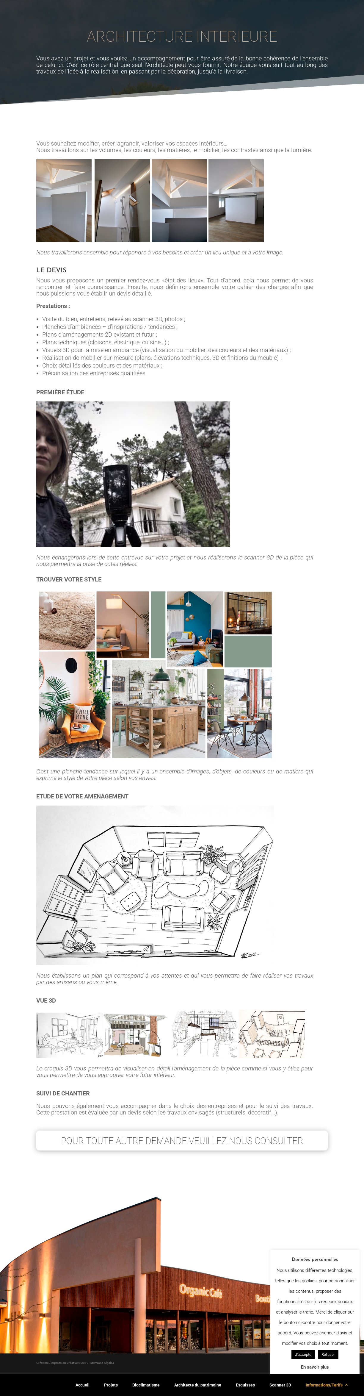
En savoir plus (315, 1367)
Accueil (83, 1385)
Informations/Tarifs (324, 1385)
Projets (111, 1385)
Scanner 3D (280, 1385)
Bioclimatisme (146, 1385)
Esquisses (245, 1385)
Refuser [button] (328, 1354)
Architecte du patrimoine (197, 1385)
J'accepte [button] (303, 1354)
